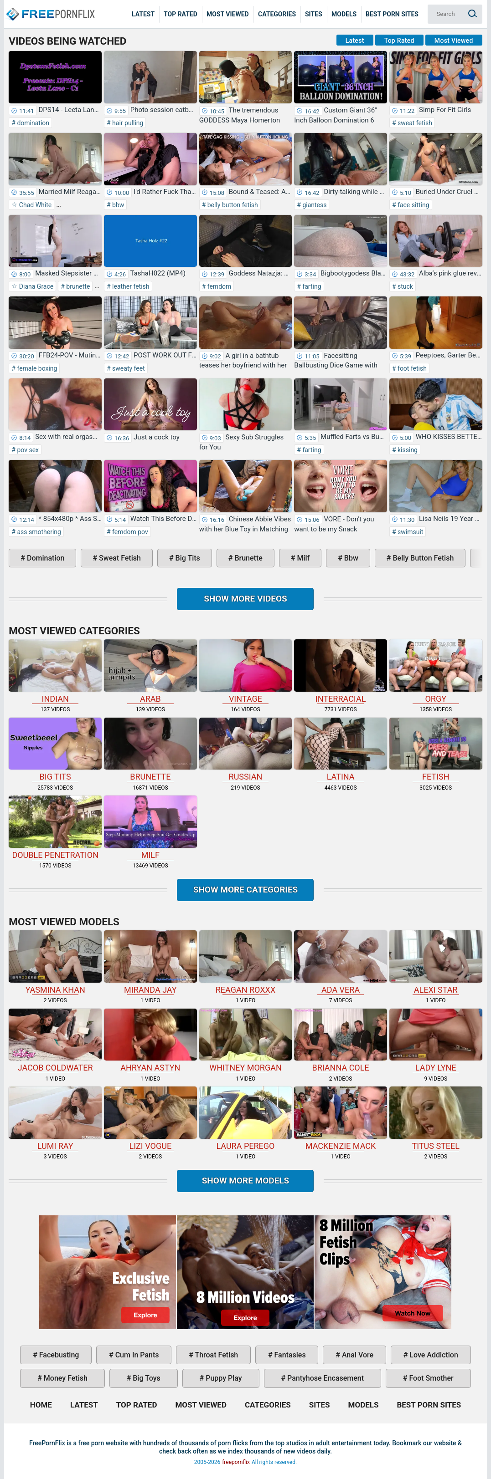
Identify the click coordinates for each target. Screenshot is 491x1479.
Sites (313, 14)
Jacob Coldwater (55, 1041)
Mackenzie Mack (340, 1118)
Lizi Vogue (150, 1118)
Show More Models (245, 1180)
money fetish (65, 1378)
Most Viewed (228, 14)
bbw (117, 205)
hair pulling (127, 123)
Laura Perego (245, 1118)
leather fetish (130, 286)
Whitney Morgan (245, 1041)
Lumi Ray (55, 1118)
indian (55, 671)
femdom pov (129, 532)
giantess (314, 205)
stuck (404, 286)
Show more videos (245, 598)
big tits (187, 558)
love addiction (433, 1355)
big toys (145, 1378)
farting (311, 286)
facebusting (58, 1355)
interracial (340, 671)
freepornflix (236, 1462)
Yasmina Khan (55, 962)
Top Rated (180, 14)
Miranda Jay (150, 962)
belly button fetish (232, 205)
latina (340, 750)
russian (245, 750)
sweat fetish (414, 123)
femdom (218, 286)
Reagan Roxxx (245, 962)
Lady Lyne (435, 1041)
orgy (435, 671)
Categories (277, 14)
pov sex (27, 450)
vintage (245, 671)
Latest (143, 14)
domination (32, 123)
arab (150, 671)
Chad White (34, 205)
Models (344, 14)
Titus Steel (435, 1118)
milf (302, 558)
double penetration (55, 828)
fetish (435, 750)
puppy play (223, 1378)
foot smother (430, 1378)
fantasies (289, 1355)
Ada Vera (340, 962)
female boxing (36, 368)
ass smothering (38, 532)
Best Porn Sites (392, 14)
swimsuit (410, 532)
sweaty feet (128, 368)
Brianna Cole (340, 1041)
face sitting (412, 205)
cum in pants (136, 1355)
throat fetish (215, 1355)
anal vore (356, 1355)
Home (50, 7)
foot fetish (411, 368)
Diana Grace (35, 286)
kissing (407, 450)
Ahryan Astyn (150, 1041)
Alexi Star (435, 962)
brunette (77, 286)
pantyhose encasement (324, 1378)
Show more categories (245, 889)
